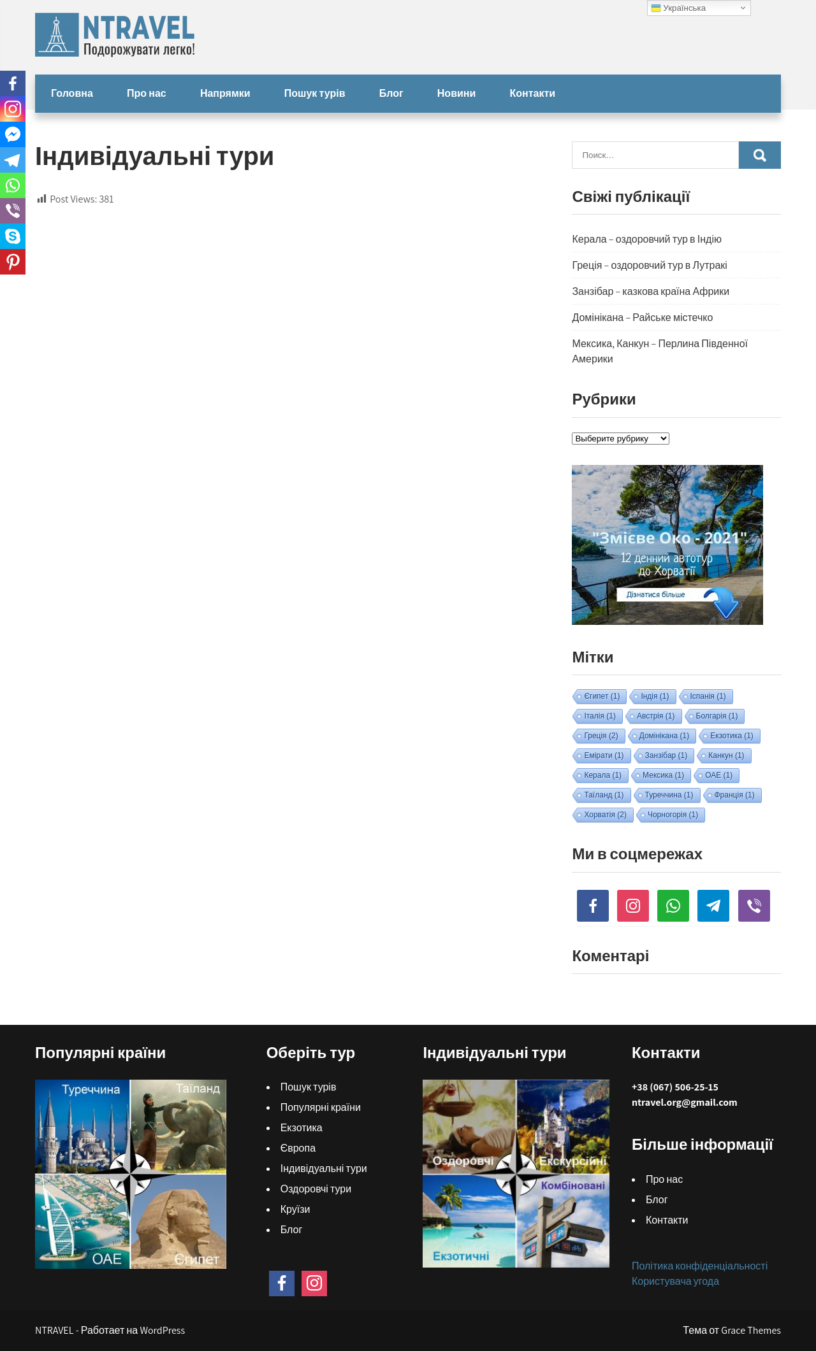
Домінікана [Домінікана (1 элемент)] (664, 735)
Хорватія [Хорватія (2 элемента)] (605, 814)
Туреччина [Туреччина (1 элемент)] (669, 794)
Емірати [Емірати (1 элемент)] (603, 755)
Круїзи (295, 1209)
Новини (456, 93)
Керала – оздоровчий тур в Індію (647, 239)
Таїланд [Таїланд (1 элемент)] (603, 794)
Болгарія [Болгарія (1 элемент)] (717, 715)
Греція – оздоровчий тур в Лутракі (649, 265)
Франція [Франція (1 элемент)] (735, 794)
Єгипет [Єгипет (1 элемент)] (602, 696)
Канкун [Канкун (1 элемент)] (726, 755)
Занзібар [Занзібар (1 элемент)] (666, 755)
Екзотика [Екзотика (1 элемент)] (732, 735)
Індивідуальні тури (323, 1168)
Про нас (146, 93)
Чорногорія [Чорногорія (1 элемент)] (673, 814)
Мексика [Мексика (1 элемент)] (663, 775)
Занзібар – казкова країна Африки (650, 291)
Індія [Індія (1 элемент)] (655, 696)
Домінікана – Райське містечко (642, 317)
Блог (391, 93)
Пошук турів (315, 93)
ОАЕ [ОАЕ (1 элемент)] (718, 775)
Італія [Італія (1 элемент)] (600, 715)
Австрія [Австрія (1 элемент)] (656, 715)
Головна (72, 93)
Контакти (533, 93)
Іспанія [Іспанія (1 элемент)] (708, 696)
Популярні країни (320, 1107)
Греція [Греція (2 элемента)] (601, 735)
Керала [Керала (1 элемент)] (603, 775)
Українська (678, 8)
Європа (298, 1148)
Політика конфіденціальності (700, 1266)
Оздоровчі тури (316, 1189)
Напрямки (225, 93)
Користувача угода (675, 1281)
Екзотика (301, 1127)
